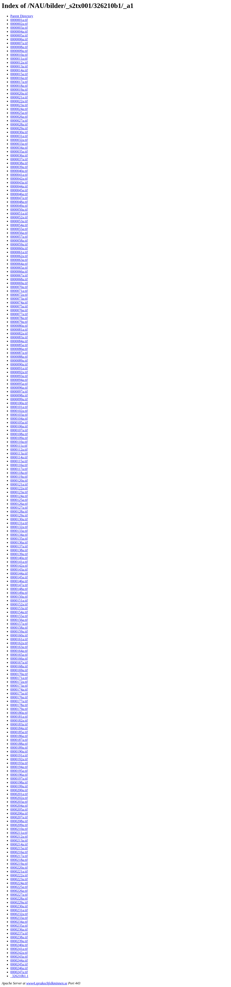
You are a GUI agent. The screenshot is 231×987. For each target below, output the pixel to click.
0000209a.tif (19, 825)
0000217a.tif (19, 856)
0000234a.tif (19, 922)
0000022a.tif (19, 101)
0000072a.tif (19, 295)
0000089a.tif (19, 360)
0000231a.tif (19, 910)
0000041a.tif (19, 175)
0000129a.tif (19, 515)
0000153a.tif (19, 608)
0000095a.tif (19, 384)
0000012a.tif (19, 62)
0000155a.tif (19, 616)
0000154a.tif (19, 612)
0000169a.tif (19, 670)
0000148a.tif (19, 589)
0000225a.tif (19, 887)
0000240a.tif (19, 945)
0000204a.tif (19, 805)
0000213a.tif (19, 840)
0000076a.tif (19, 310)
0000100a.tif (19, 403)
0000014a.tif (19, 70)
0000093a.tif (19, 376)
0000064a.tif (19, 264)
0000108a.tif (19, 434)
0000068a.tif (19, 279)
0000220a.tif (19, 867)
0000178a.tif (19, 705)
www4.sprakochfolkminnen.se (46, 983)
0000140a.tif (19, 558)
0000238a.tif (19, 937)
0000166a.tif (19, 658)
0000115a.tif (19, 461)
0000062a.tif (19, 256)
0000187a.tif (19, 740)
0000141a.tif (19, 562)
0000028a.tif (19, 124)
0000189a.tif (19, 747)
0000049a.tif (19, 206)
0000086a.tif (19, 349)
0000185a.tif (19, 732)
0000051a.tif (19, 213)
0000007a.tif (19, 43)
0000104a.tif (19, 418)
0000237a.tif (19, 933)
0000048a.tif (19, 202)
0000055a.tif (19, 229)
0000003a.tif (19, 27)
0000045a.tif (19, 190)
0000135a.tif (19, 538)
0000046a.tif (19, 194)
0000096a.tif (19, 387)
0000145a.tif (19, 577)
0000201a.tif (19, 794)
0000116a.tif (19, 465)
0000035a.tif (19, 151)
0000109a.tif (19, 438)
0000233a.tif (19, 918)
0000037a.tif (19, 159)
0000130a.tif (19, 519)
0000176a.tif (19, 697)
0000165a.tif (19, 654)
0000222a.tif (19, 875)
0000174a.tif (19, 689)
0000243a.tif (19, 956)
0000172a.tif (19, 682)
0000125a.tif (19, 500)
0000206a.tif (19, 813)
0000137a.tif (19, 546)
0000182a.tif (19, 720)
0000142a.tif (19, 565)
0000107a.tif (19, 430)
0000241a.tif (19, 949)
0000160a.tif (19, 635)
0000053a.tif (19, 221)
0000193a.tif (19, 763)
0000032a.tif (19, 140)
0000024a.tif (19, 109)
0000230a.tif (19, 906)
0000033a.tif (19, 144)
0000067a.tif (19, 275)
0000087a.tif (19, 353)
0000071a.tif (19, 291)
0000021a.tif (19, 97)
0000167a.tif (19, 662)
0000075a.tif (19, 306)
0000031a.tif (19, 136)
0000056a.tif (19, 233)
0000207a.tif (19, 817)
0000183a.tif (19, 724)
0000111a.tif (19, 445)
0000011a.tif (19, 58)
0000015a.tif (19, 74)
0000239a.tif (19, 941)
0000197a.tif (19, 778)
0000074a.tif (19, 302)
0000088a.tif (19, 356)
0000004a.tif (19, 31)
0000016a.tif (19, 78)
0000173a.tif (19, 685)
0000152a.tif (19, 604)
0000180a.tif (19, 713)
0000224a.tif (19, 883)
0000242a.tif (19, 953)
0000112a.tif (19, 449)
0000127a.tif (19, 507)
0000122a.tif (19, 488)
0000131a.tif (19, 523)
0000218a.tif (19, 860)
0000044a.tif (19, 186)
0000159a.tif (19, 631)
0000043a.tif (19, 182)
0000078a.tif (19, 318)
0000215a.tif (19, 848)
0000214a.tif (19, 844)
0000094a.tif (19, 380)
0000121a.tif (19, 484)
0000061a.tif (19, 252)
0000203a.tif (19, 802)
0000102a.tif (19, 411)
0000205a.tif (19, 809)
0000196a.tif (19, 774)
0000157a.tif (19, 624)
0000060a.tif (19, 248)
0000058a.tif (19, 240)
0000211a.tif (19, 833)
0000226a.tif (19, 891)
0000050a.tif (19, 209)
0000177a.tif (19, 701)
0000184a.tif (19, 728)
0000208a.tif (19, 821)
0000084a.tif (19, 341)
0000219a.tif (19, 864)
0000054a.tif (19, 225)
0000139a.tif (19, 554)
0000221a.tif (19, 871)
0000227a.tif (19, 894)
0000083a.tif (19, 337)
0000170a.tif (19, 674)
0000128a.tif (19, 511)
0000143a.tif (19, 569)
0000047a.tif (19, 198)
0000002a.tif (19, 24)
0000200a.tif (19, 790)
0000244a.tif (19, 960)
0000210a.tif (19, 829)
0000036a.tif (19, 155)
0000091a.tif (19, 368)
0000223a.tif (19, 879)
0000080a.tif (19, 325)
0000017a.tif (19, 82)
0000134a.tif (19, 535)
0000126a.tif (19, 504)
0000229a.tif (19, 902)
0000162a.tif (19, 643)
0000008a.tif (19, 47)
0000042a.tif (19, 178)
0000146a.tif (19, 581)
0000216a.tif (19, 852)
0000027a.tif (19, 120)
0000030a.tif (19, 132)
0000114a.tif (19, 457)
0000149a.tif (19, 593)
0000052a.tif (19, 217)
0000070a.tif (19, 287)
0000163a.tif (19, 647)
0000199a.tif (19, 786)
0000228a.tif (19, 898)
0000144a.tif (19, 573)
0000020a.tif (19, 93)
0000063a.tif (19, 260)
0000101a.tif (19, 407)
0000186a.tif (19, 736)
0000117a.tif (19, 469)
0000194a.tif (19, 767)
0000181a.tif (19, 716)
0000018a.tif (19, 86)
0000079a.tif (19, 322)
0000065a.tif (19, 267)
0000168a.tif (19, 666)
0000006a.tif (19, 39)
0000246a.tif (19, 968)
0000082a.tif (19, 333)
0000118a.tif (19, 473)
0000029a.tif (19, 128)
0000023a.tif (19, 105)
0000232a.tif (19, 914)
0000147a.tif (19, 585)
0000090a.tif (19, 364)
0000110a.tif (19, 442)
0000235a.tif (19, 925)
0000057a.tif (19, 236)
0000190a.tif (19, 751)
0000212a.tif (19, 836)
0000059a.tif (19, 244)
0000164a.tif (19, 651)
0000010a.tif (19, 55)
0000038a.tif (19, 163)
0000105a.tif (19, 422)
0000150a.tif (19, 596)
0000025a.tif (19, 113)
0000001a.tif (19, 20)
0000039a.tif (19, 167)
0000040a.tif (19, 171)
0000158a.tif (19, 627)
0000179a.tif (19, 709)
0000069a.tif (19, 283)
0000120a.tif (19, 480)
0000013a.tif (19, 66)
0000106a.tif (19, 426)
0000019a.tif (19, 89)
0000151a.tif (19, 600)
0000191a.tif (19, 755)
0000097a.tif (19, 391)
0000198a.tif (19, 782)
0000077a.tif (19, 314)
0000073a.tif (19, 298)
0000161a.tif (19, 639)
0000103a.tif (19, 415)
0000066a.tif (19, 271)
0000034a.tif (19, 147)
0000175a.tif (19, 693)
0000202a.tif (19, 798)
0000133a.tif (19, 531)
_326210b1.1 (19, 976)
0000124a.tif (19, 496)
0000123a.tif (19, 492)
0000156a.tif (19, 620)
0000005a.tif (19, 35)
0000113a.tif (19, 453)
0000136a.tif (19, 542)
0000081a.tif (19, 329)
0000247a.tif (19, 972)
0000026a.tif (19, 116)
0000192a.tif (19, 759)
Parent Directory (21, 16)
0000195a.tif (19, 771)
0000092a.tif (19, 372)
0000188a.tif (19, 744)
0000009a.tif (19, 51)
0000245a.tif (19, 964)
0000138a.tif (19, 550)
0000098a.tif (19, 395)
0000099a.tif (19, 399)
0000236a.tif (19, 929)
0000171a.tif (19, 678)
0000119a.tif (19, 476)
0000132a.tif (19, 527)
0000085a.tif (19, 345)
